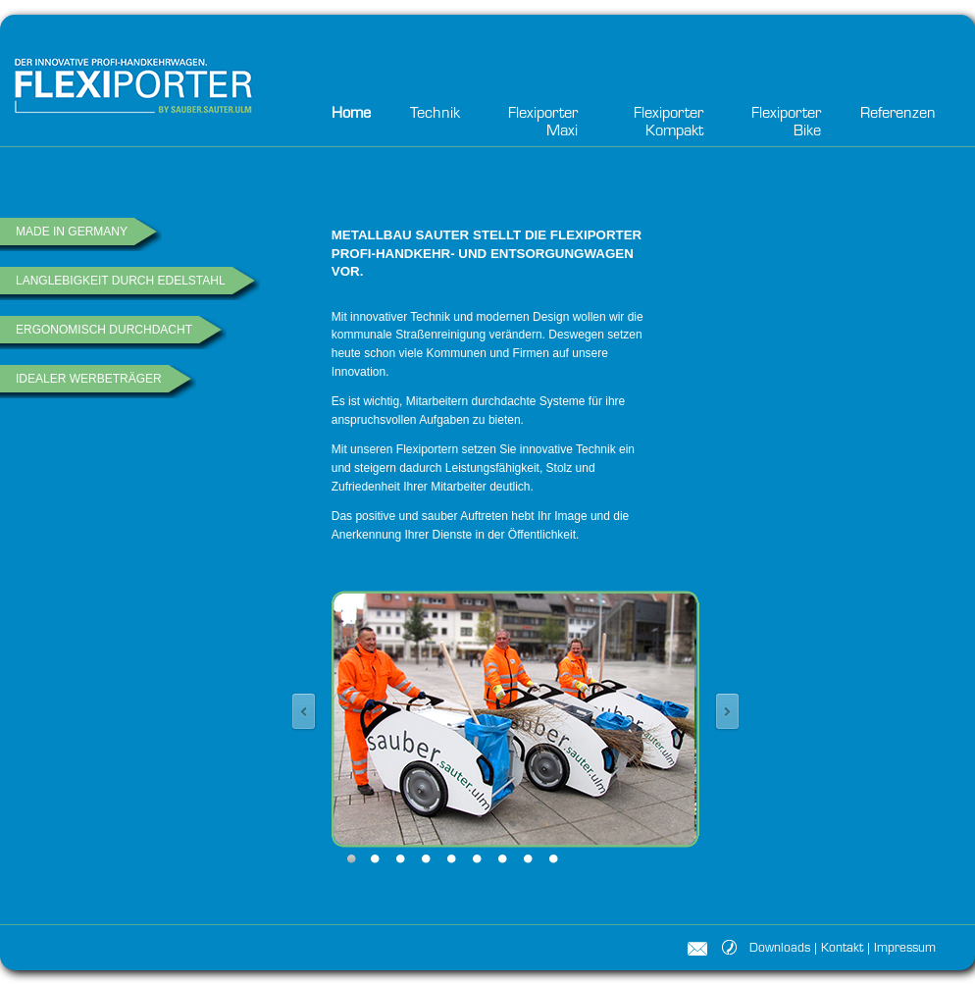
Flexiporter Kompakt (668, 123)
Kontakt (842, 949)
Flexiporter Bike (786, 123)
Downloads (779, 949)
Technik (435, 114)
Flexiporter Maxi (543, 123)
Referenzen (898, 114)
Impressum (905, 949)
